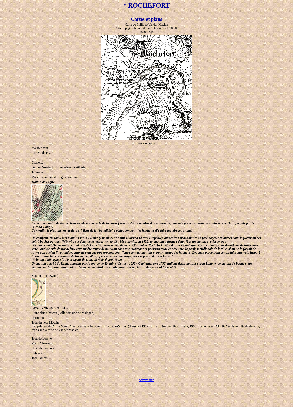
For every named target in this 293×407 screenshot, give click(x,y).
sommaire (146, 380)
